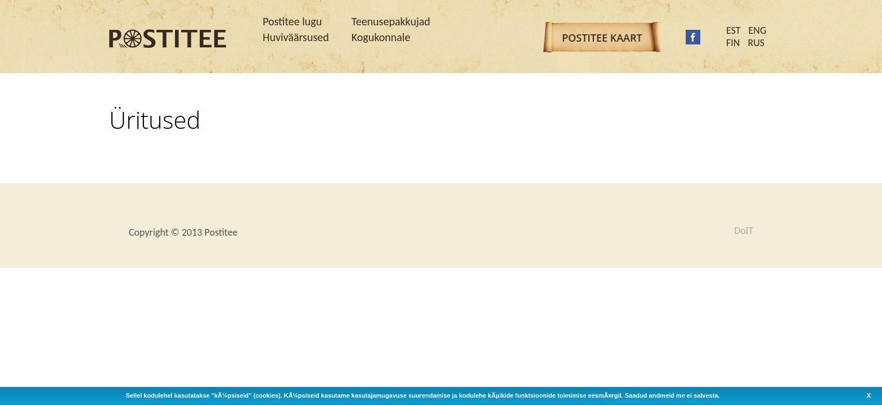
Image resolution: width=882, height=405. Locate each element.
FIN (733, 43)
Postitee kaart (602, 37)
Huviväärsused (296, 37)
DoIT (743, 231)
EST (733, 30)
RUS (756, 43)
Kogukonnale (381, 37)
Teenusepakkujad (391, 21)
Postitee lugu (292, 21)
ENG (758, 30)
